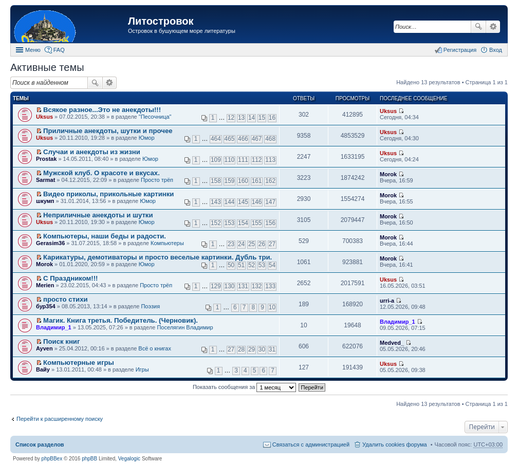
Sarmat (45, 180)
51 (241, 265)
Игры (142, 369)
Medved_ (392, 343)
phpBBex (52, 458)
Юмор (147, 138)
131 (243, 286)
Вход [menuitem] (495, 50)
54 (272, 265)
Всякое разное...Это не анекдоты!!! (102, 110)
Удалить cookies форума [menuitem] (394, 444)
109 (216, 159)
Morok (388, 174)
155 (257, 223)
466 (243, 138)
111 (243, 159)
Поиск (478, 27)
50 (231, 265)
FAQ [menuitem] (59, 50)
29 (251, 349)
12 (231, 117)
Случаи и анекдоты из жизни (91, 152)
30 (261, 349)
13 (241, 117)
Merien (45, 285)
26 (261, 244)
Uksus (44, 117)
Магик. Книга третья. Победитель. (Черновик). (120, 320)
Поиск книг (61, 341)
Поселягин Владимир (185, 327)
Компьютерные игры (78, 362)
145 (243, 202)
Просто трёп (157, 180)
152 (216, 223)
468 (270, 138)
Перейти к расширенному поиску (59, 419)
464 (216, 138)
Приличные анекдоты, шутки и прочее (108, 131)
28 (241, 349)
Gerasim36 (50, 243)
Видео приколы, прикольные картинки (108, 194)
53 (261, 265)
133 (270, 286)
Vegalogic (129, 458)
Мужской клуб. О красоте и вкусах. (101, 173)
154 (243, 223)
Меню (33, 50)
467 (257, 138)
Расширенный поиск (493, 27)
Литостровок (160, 21)
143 (216, 202)
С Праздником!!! (70, 278)
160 (243, 180)
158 (216, 180)
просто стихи (65, 299)
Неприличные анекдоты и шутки (98, 215)
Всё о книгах (154, 348)
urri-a (387, 301)
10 (272, 307)
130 (230, 286)
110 (230, 159)
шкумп (45, 201)
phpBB (89, 458)
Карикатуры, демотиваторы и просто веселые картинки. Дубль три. (157, 257)
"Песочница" (155, 117)
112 (257, 159)
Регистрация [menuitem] (459, 50)
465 (230, 138)
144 (230, 202)
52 (251, 265)
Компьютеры (167, 243)
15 (261, 117)
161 (257, 180)
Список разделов (39, 444)
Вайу (43, 369)
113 (270, 159)
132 (257, 286)
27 (272, 244)
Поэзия (150, 306)
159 (230, 180)
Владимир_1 (53, 327)
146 (257, 202)
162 (270, 180)
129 (216, 286)
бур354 (45, 306)
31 (272, 349)
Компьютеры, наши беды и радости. (104, 236)
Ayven (44, 348)
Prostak (46, 159)
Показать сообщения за (244, 387)
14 (251, 117)
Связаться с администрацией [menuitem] (310, 444)
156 (270, 223)
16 (272, 117)
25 (251, 244)
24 (241, 244)
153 (230, 223)
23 (231, 244)
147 (270, 202)
